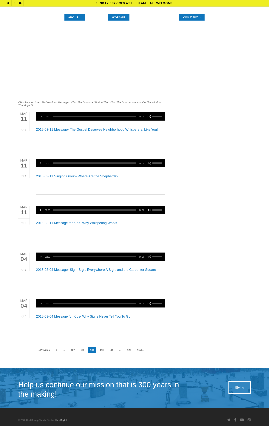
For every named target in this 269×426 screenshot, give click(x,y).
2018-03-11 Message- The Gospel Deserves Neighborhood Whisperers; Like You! (97, 129)
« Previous (44, 350)
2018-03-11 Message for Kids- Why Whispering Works (76, 226)
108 (82, 350)
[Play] (40, 116)
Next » (140, 350)
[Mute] (149, 116)
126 (129, 350)
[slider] (94, 116)
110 (102, 350)
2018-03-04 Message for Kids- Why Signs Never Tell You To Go (83, 320)
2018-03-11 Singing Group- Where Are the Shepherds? (77, 180)
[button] (239, 387)
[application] (100, 116)
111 (111, 350)
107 (73, 350)
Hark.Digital (61, 420)
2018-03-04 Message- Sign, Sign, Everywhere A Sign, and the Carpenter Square (96, 273)
